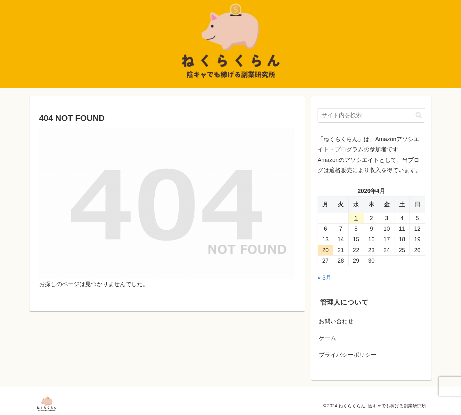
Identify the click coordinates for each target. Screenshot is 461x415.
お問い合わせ (336, 321)
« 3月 (324, 278)
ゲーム (327, 338)
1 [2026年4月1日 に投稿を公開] (356, 218)
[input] (371, 115)
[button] (418, 115)
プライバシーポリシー (347, 355)
